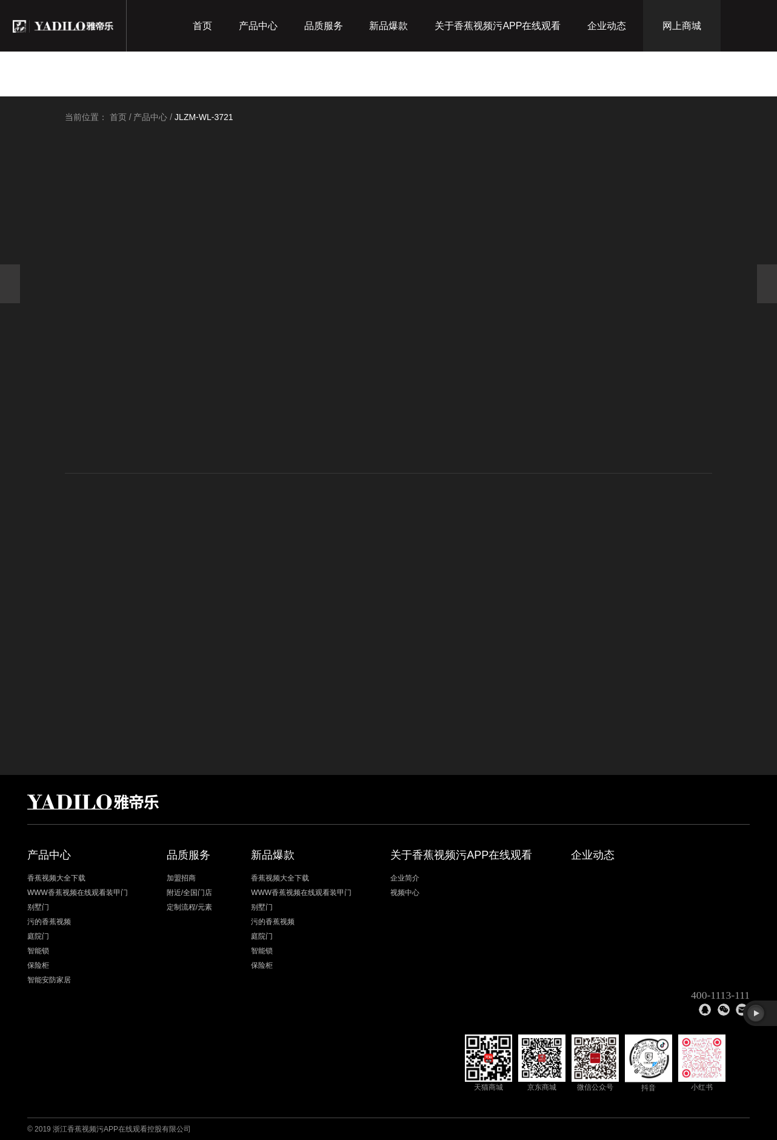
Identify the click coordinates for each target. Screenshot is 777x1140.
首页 (202, 26)
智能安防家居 (49, 980)
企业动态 (606, 26)
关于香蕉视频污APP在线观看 (498, 26)
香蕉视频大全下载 (56, 878)
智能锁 (38, 951)
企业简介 (404, 878)
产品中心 (258, 26)
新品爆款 (388, 26)
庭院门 (38, 936)
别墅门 (38, 907)
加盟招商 (181, 878)
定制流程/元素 (189, 907)
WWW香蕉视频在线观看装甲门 (77, 892)
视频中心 (404, 892)
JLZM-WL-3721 (204, 117)
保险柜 (38, 965)
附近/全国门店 (189, 892)
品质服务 (323, 26)
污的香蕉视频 (49, 921)
